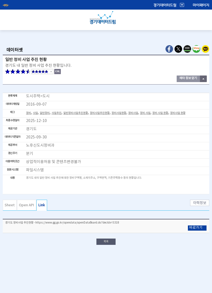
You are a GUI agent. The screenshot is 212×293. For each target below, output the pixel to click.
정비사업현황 (118, 113)
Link (41, 205)
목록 (106, 241)
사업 (35, 113)
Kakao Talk (205, 49)
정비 (28, 113)
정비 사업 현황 (160, 113)
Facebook (169, 49)
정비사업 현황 (177, 113)
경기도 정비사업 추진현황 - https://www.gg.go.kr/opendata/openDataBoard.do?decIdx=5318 (62, 222)
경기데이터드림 (164, 5)
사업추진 (56, 113)
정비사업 (133, 113)
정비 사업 (145, 113)
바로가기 (195, 228)
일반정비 (45, 113)
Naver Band (187, 49)
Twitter (178, 49)
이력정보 (199, 203)
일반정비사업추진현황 (75, 113)
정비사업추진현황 (100, 113)
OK (57, 71)
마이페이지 (201, 5)
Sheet (10, 205)
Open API (26, 205)
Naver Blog (196, 49)
